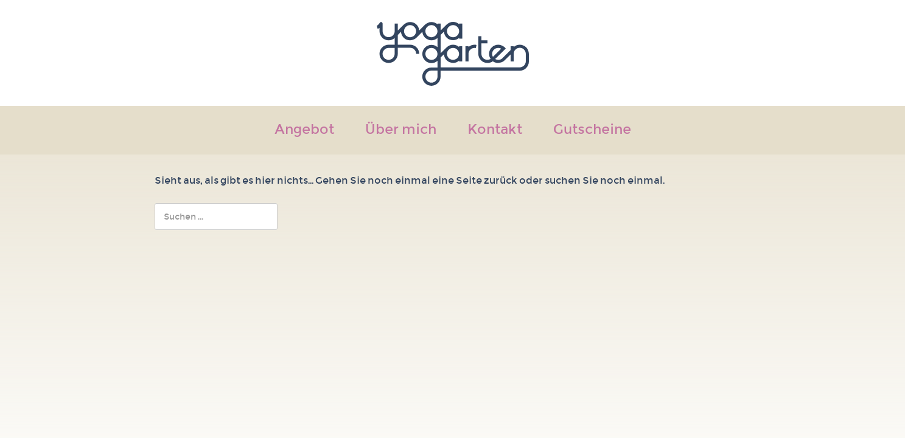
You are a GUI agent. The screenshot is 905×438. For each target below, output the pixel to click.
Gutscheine (592, 130)
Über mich (400, 130)
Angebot (304, 130)
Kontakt (494, 130)
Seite (469, 180)
